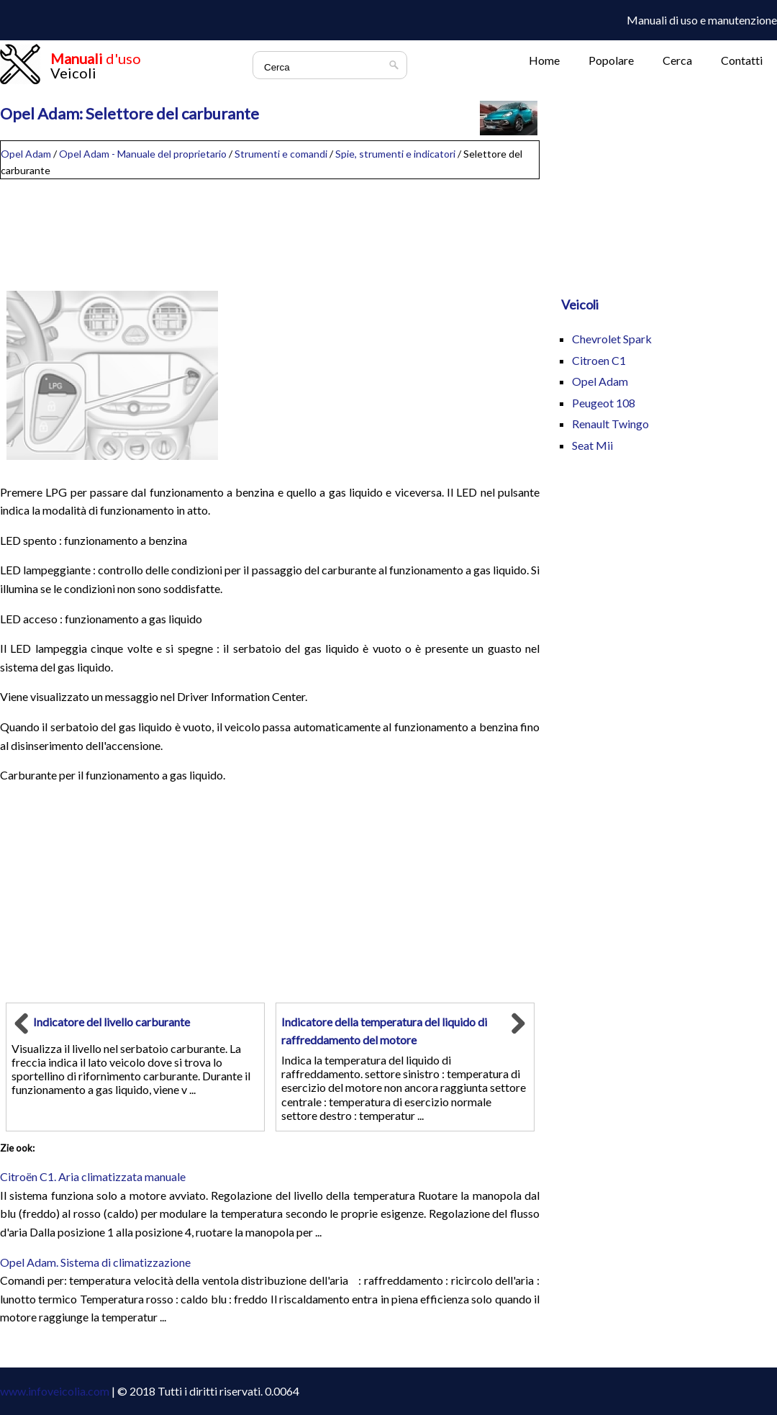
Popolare (611, 60)
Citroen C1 (599, 360)
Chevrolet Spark (612, 338)
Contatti (742, 60)
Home (544, 60)
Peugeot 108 (603, 403)
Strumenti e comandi (281, 154)
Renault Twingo (610, 423)
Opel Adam (26, 154)
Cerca (677, 60)
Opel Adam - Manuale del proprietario (143, 154)
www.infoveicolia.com (54, 1391)
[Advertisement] (270, 227)
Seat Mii (592, 445)
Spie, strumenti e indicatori (395, 154)
